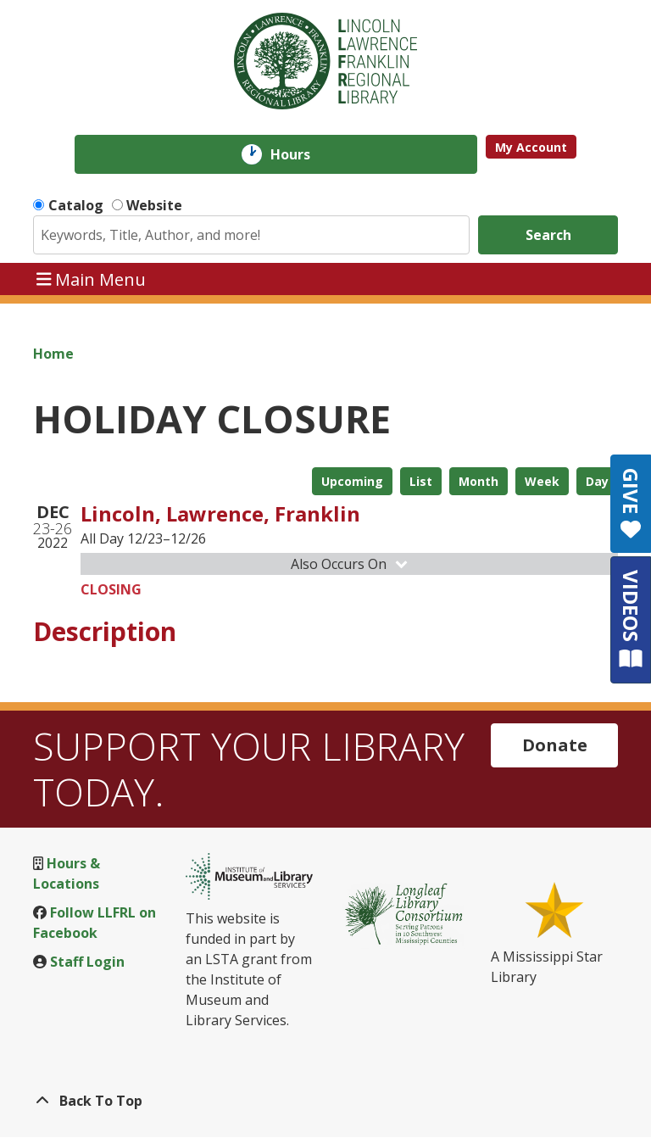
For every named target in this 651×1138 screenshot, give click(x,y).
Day (597, 481)
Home (53, 353)
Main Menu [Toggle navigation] (91, 278)
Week (542, 481)
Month (478, 481)
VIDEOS (631, 619)
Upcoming (352, 481)
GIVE (631, 503)
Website (154, 205)
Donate (554, 745)
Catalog (75, 205)
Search (548, 235)
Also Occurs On (350, 564)
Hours (302, 154)
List (420, 481)
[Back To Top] (325, 1101)
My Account (531, 147)
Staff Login (87, 961)
